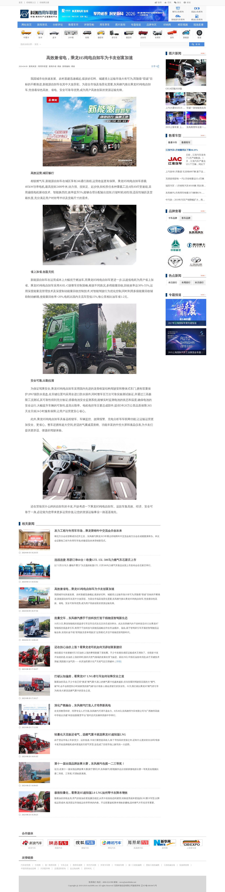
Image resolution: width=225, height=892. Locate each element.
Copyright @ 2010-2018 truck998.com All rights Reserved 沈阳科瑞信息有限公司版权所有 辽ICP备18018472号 (112, 885)
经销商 (167, 24)
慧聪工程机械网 (152, 865)
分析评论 (58, 24)
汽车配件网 (45, 868)
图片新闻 (120, 24)
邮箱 (189, 2)
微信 (179, 2)
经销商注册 (44, 2)
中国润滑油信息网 (28, 868)
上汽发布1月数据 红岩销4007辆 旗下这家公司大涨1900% (193, 171)
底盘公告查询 (196, 12)
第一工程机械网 (135, 865)
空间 (169, 2)
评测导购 (89, 24)
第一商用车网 (50, 865)
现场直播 (198, 24)
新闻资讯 (42, 24)
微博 (160, 2)
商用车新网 (77, 865)
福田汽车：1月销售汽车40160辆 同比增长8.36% (188, 186)
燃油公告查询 (196, 19)
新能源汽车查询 (178, 19)
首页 (20, 2)
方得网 (37, 865)
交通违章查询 (60, 868)
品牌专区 (152, 24)
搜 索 (198, 44)
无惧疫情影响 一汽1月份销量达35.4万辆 (185, 178)
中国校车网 (119, 865)
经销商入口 (31, 2)
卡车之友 (64, 865)
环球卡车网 (105, 865)
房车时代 (88, 868)
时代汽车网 (91, 865)
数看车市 (73, 24)
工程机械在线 (169, 865)
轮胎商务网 (184, 865)
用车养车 (105, 24)
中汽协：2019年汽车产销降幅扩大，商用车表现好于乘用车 (194, 200)
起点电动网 (75, 868)
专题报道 (136, 24)
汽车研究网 (25, 865)
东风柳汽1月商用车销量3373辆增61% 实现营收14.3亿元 (192, 193)
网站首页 (27, 24)
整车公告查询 (178, 12)
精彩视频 (183, 24)
